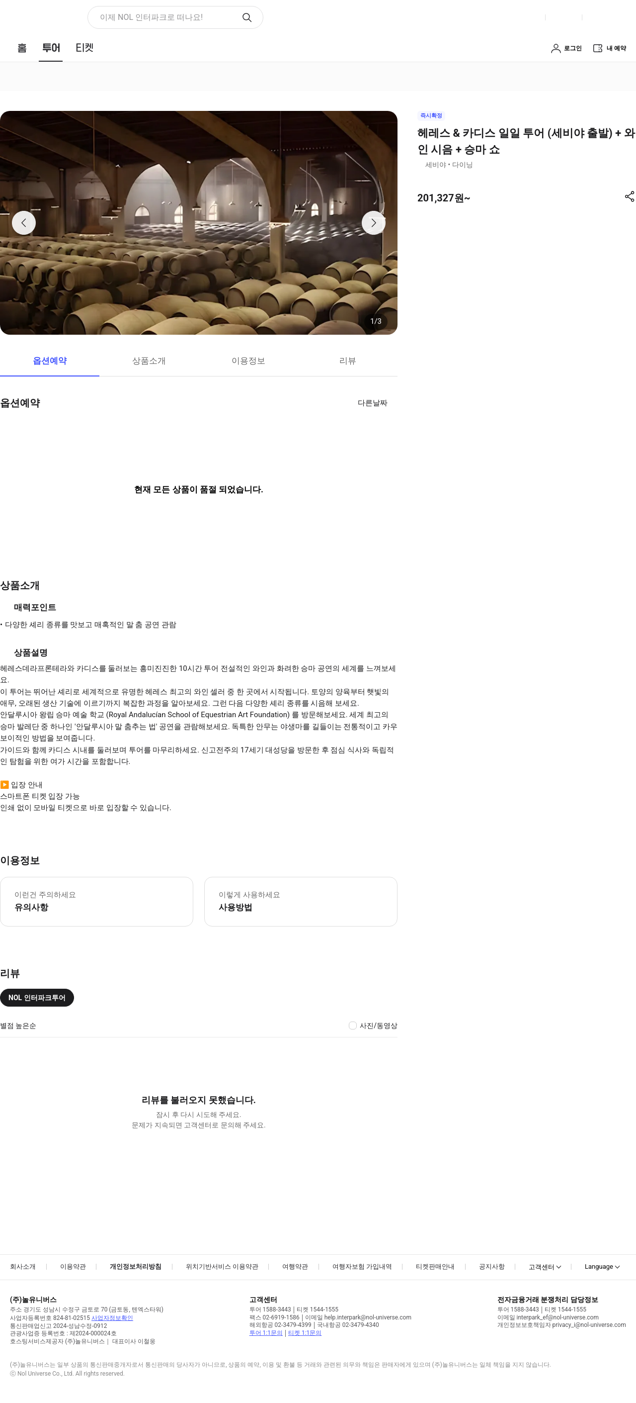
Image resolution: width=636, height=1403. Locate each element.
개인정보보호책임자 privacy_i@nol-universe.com (561, 1324)
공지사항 (492, 1266)
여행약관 (295, 1266)
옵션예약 (50, 361)
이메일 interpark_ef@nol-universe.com (548, 1317)
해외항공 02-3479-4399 (280, 1324)
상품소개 (149, 361)
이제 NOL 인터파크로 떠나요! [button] (151, 17)
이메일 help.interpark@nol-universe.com (358, 1317)
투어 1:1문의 (266, 1332)
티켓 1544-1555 (317, 1309)
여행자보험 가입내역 (362, 1266)
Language (599, 1266)
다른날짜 (373, 402)
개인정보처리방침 (135, 1266)
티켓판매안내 (435, 1266)
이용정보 (248, 361)
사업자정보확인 (112, 1317)
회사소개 (23, 1266)
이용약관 (73, 1266)
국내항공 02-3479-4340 (348, 1324)
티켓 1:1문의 (304, 1332)
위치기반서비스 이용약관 (222, 1266)
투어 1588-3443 (270, 1309)
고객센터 (542, 1267)
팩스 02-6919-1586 (274, 1317)
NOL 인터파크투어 (37, 998)
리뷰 (347, 361)
